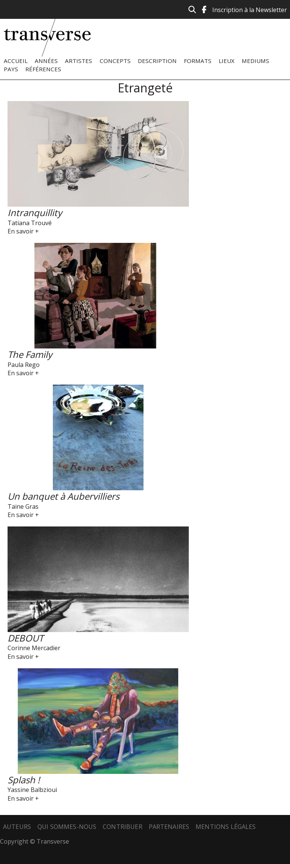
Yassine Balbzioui (32, 790)
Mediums (255, 60)
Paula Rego (24, 365)
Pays (11, 69)
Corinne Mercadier (34, 648)
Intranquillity (35, 212)
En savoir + (23, 231)
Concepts (115, 60)
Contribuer (122, 827)
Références (43, 69)
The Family (30, 354)
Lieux (226, 60)
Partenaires (169, 827)
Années (46, 60)
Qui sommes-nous (66, 827)
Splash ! (24, 779)
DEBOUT (25, 638)
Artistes (78, 60)
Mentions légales (226, 827)
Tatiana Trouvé (30, 223)
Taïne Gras (23, 506)
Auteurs (17, 827)
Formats (197, 60)
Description (157, 60)
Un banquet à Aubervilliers (63, 496)
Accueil (16, 60)
